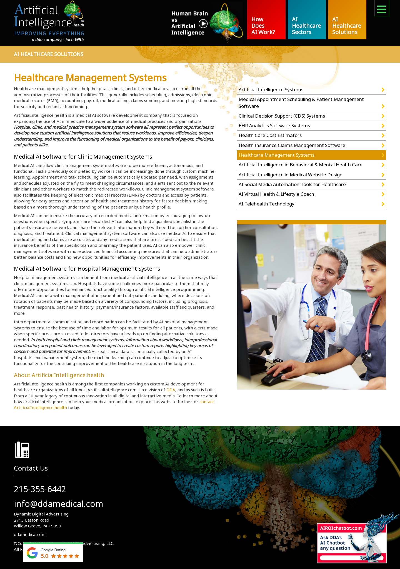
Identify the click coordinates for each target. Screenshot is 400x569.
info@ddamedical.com (58, 503)
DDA (170, 389)
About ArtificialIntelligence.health (59, 375)
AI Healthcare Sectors (306, 25)
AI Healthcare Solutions (346, 25)
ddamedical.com (30, 534)
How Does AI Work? (263, 25)
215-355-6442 (40, 489)
